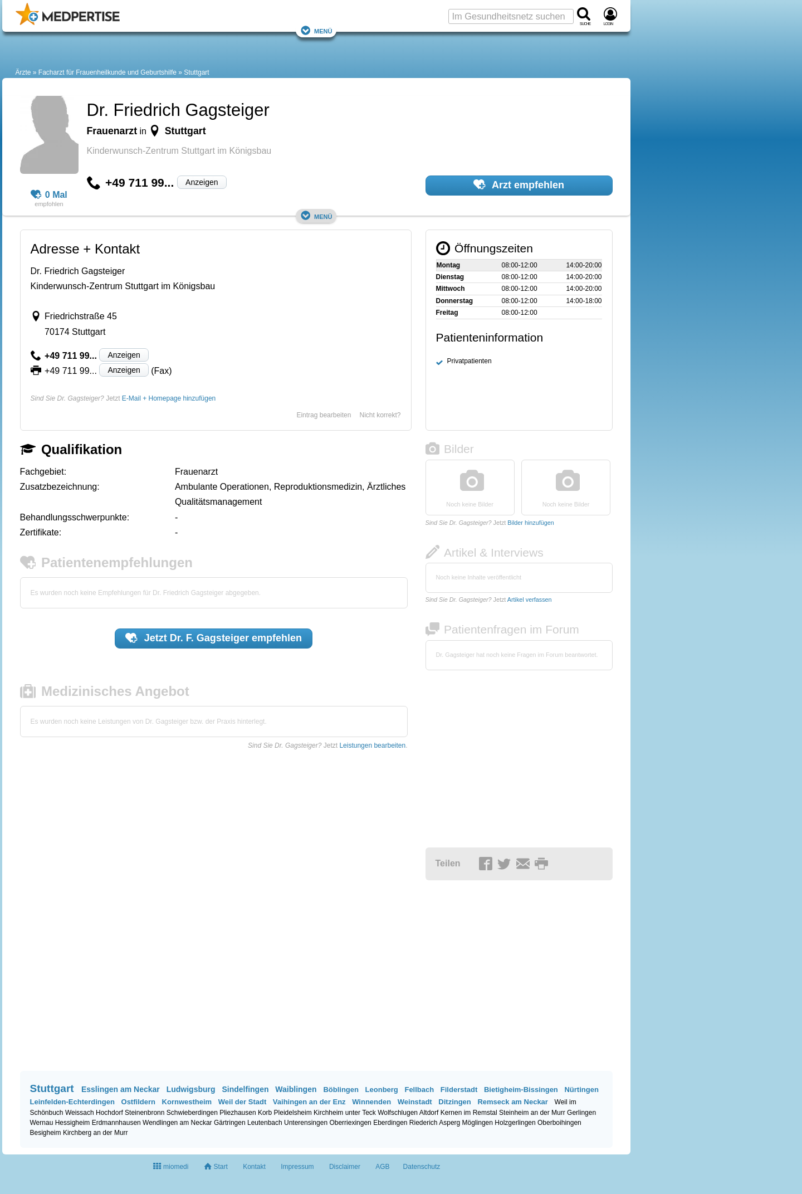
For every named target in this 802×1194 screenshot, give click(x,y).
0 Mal (49, 195)
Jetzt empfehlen (213, 638)
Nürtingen (581, 1089)
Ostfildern (138, 1102)
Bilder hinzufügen (530, 522)
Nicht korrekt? (379, 415)
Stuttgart (196, 72)
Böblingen (341, 1089)
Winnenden (371, 1102)
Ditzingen (454, 1102)
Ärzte (23, 72)
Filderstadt (459, 1089)
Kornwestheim (187, 1102)
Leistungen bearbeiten (372, 745)
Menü (316, 30)
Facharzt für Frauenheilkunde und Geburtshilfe (107, 72)
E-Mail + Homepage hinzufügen (169, 398)
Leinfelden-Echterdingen (72, 1102)
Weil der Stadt (242, 1102)
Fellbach (419, 1089)
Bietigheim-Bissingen (521, 1089)
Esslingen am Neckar (120, 1089)
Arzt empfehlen (518, 184)
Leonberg (381, 1089)
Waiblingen (295, 1089)
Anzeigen (201, 182)
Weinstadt (415, 1102)
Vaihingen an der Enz (309, 1102)
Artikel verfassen (529, 599)
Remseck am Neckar (512, 1102)
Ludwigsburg (191, 1089)
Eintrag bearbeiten (323, 415)
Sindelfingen (245, 1089)
